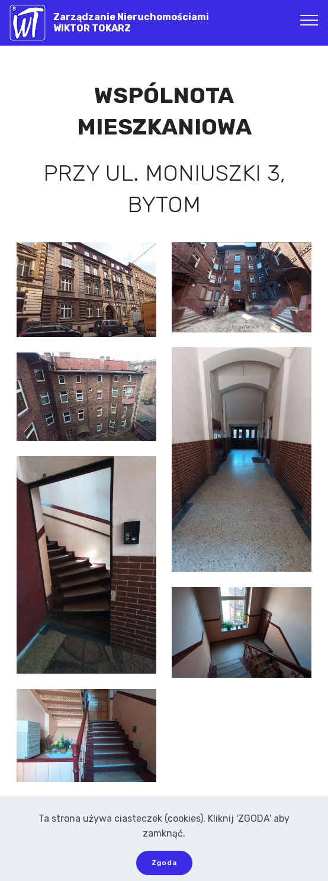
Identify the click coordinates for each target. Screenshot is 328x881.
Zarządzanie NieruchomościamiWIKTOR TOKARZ (131, 22)
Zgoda (164, 862)
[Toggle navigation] (309, 19)
